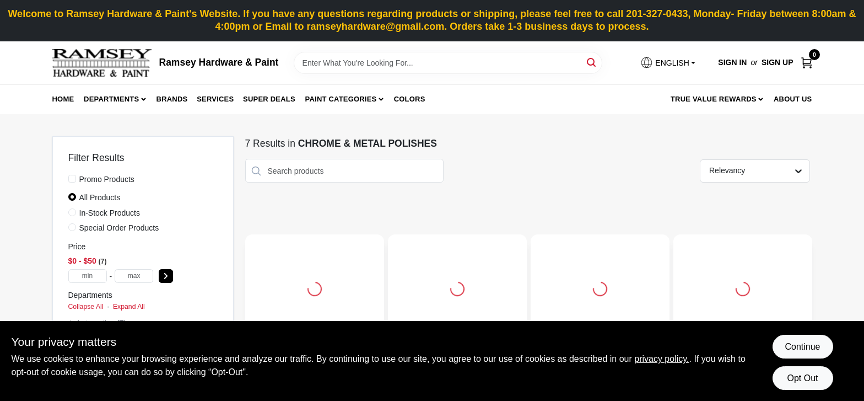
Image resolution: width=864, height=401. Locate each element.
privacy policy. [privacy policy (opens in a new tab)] (661, 358)
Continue (802, 346)
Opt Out (802, 378)
